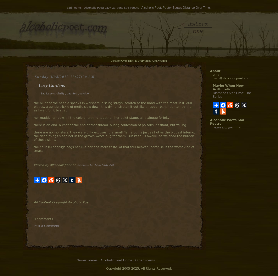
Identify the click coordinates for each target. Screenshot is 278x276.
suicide (84, 93)
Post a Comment (46, 226)
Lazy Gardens (52, 85)
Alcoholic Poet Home (116, 260)
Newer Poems (86, 260)
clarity (60, 93)
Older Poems (145, 260)
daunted (72, 93)
